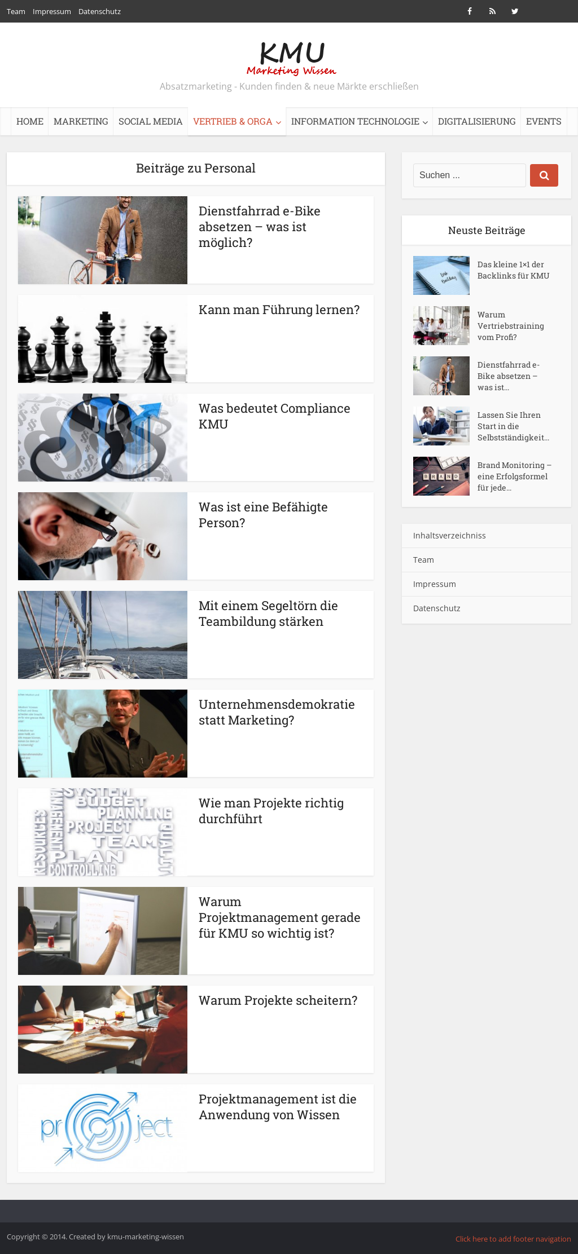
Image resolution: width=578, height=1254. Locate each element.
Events (544, 121)
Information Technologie (355, 121)
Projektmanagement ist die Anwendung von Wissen (278, 1106)
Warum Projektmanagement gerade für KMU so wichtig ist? (280, 917)
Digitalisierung (477, 121)
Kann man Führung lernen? (279, 309)
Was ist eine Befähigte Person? (263, 514)
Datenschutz (99, 11)
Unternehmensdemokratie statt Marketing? (277, 712)
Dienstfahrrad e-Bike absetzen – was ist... (509, 375)
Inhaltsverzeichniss (449, 535)
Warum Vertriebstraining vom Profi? (511, 325)
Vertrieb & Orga (233, 121)
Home (29, 121)
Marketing (81, 121)
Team (16, 11)
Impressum (52, 11)
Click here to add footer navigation (513, 1239)
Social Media (151, 121)
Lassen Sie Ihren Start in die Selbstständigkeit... (513, 426)
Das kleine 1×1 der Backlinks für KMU (514, 270)
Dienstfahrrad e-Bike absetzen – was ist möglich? (260, 226)
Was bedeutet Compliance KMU (275, 416)
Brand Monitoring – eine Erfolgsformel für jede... (515, 476)
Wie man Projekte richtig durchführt (271, 810)
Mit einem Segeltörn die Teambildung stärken (268, 613)
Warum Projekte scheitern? (278, 1000)
